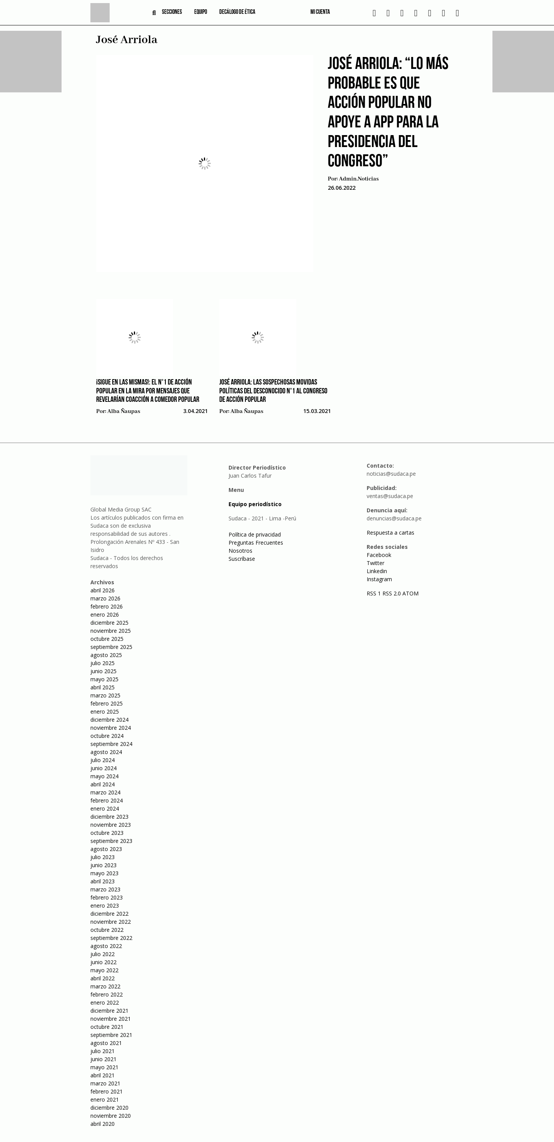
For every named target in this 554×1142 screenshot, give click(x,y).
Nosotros (240, 550)
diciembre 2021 (109, 1010)
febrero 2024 (106, 800)
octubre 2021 (106, 1026)
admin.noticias (359, 179)
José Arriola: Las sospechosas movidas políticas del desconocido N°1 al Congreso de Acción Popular (273, 391)
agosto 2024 (106, 752)
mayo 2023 (104, 873)
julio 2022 (102, 954)
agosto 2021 (106, 1043)
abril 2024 (102, 784)
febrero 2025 (106, 703)
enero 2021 (104, 1099)
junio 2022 (103, 962)
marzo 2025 (105, 695)
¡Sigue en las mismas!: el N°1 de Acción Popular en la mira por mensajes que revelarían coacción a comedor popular (147, 391)
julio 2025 (102, 663)
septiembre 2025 (111, 646)
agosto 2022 (106, 946)
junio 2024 (103, 768)
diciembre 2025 (109, 622)
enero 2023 (104, 905)
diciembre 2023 (109, 816)
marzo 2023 (105, 889)
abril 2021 (102, 1075)
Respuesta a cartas (390, 532)
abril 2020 (102, 1123)
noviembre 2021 (110, 1018)
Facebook (379, 554)
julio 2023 (102, 857)
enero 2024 (104, 808)
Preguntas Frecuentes (256, 542)
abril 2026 (102, 590)
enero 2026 (104, 614)
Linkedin (377, 571)
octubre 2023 (106, 832)
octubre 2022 (106, 929)
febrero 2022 (106, 994)
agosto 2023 (106, 849)
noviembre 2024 (110, 727)
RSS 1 (374, 593)
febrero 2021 (106, 1091)
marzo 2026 (105, 598)
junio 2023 (103, 865)
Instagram (379, 579)
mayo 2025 (104, 679)
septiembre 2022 (111, 937)
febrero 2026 (106, 606)
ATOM (410, 593)
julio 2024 (102, 760)
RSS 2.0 (391, 593)
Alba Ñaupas (123, 411)
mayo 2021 (104, 1067)
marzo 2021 (105, 1083)
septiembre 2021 (111, 1034)
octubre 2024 (106, 735)
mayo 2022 (104, 970)
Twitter (375, 563)
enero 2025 (104, 711)
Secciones (172, 12)
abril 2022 (102, 978)
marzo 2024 (105, 792)
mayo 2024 (104, 776)
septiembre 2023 (111, 840)
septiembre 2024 (111, 743)
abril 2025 (102, 687)
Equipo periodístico (255, 504)
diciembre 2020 (109, 1107)
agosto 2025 (106, 655)
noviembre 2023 (110, 824)
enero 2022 (104, 1002)
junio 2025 (103, 671)
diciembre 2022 (109, 913)
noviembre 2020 (110, 1115)
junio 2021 (103, 1059)
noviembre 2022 (110, 921)
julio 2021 (102, 1051)
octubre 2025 (106, 638)
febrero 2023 (106, 897)
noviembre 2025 (110, 630)
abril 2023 (102, 881)
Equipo (200, 12)
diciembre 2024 (109, 719)
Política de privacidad (255, 534)
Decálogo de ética (237, 12)
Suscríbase (242, 558)
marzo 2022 (105, 986)
